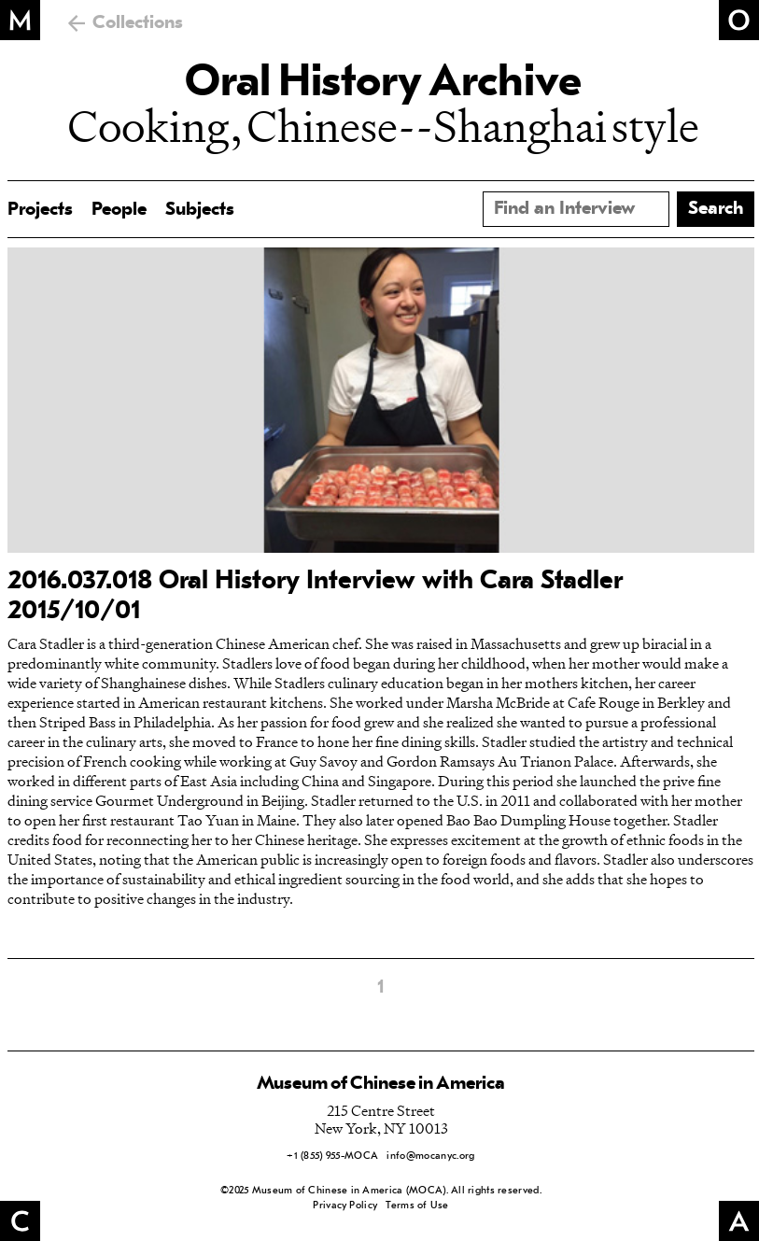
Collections (137, 23)
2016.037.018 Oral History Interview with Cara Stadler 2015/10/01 (315, 597)
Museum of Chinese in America (381, 1084)
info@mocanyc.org (430, 1156)
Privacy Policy (345, 1206)
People (119, 210)
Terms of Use (417, 1206)
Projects (40, 210)
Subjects (199, 210)
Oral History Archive (383, 84)
